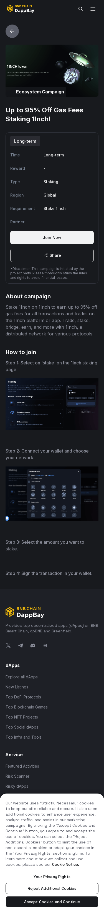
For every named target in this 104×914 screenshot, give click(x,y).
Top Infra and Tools (24, 737)
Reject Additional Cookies (52, 888)
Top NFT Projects (22, 717)
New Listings (17, 687)
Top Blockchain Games (27, 707)
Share (52, 255)
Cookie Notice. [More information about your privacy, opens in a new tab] (65, 864)
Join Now (52, 237)
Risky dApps (17, 786)
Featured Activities (22, 766)
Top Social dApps (22, 727)
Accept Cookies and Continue (52, 901)
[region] (52, 854)
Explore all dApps (22, 676)
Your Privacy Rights (52, 876)
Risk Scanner (17, 776)
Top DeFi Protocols (23, 697)
